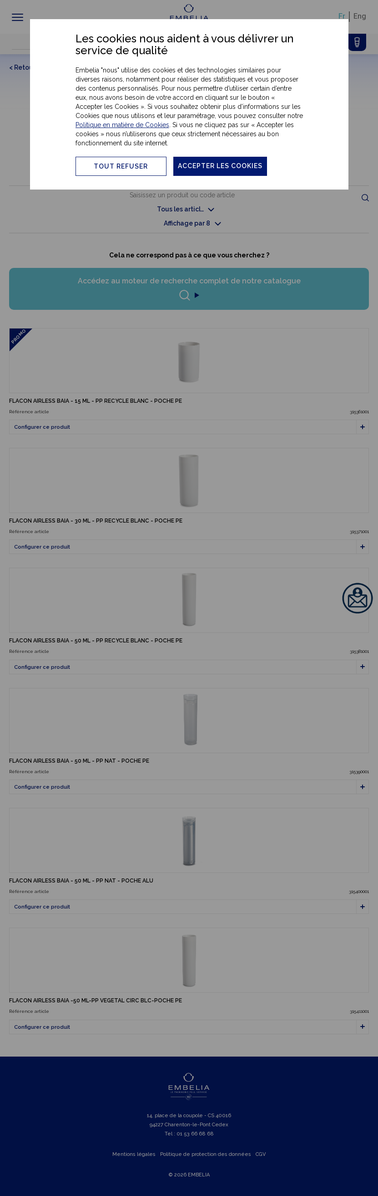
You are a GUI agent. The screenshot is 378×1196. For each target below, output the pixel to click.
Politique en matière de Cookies (122, 124)
